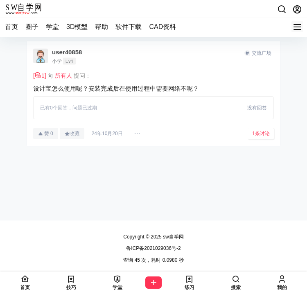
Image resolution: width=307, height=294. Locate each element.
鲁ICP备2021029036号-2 (153, 248)
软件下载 (128, 26)
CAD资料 (162, 26)
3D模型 (77, 26)
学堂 (52, 26)
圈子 (31, 26)
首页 (11, 26)
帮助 (101, 26)
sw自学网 (173, 237)
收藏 (72, 133)
